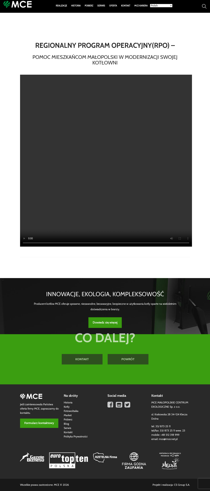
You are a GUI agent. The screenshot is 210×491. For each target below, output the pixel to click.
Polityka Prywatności (75, 436)
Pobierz (89, 6)
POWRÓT (128, 344)
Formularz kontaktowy (39, 423)
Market (68, 415)
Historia (76, 6)
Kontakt (125, 6)
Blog (66, 423)
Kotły (67, 406)
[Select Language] (161, 5)
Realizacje (61, 6)
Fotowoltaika (71, 411)
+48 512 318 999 (170, 435)
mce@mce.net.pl (168, 439)
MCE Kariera (141, 6)
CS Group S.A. (182, 485)
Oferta (113, 6)
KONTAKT (82, 344)
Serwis (101, 6)
